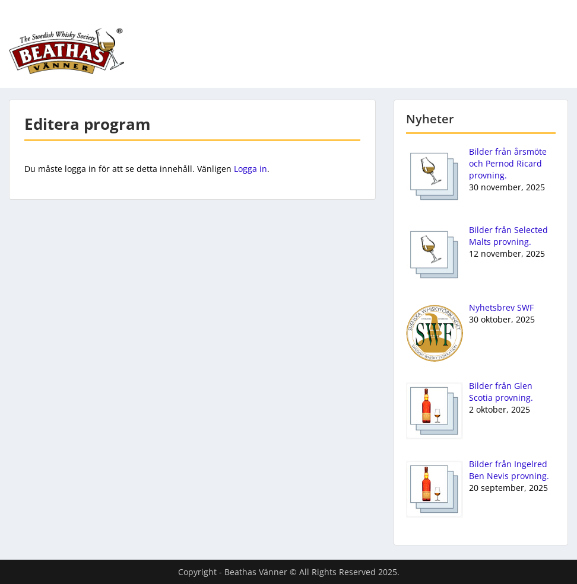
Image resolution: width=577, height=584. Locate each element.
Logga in (250, 168)
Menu (21, 18)
